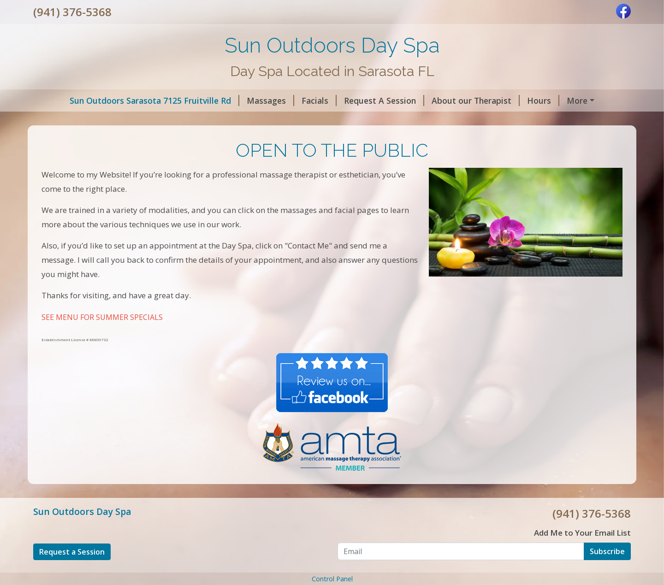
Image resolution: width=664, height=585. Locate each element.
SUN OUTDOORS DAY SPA (176, 119)
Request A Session (355, 100)
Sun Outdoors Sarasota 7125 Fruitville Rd (125, 100)
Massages (241, 100)
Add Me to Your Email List (582, 552)
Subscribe (607, 571)
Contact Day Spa (77, 119)
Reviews (259, 119)
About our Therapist (447, 100)
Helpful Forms (570, 100)
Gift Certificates (321, 119)
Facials (290, 100)
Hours (514, 100)
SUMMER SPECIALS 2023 (413, 119)
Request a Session (72, 571)
